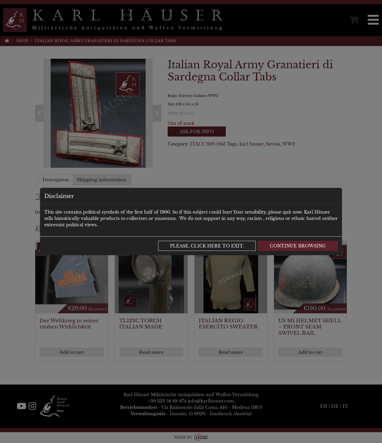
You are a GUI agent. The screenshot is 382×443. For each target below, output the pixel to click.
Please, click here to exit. (207, 245)
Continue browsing (298, 245)
